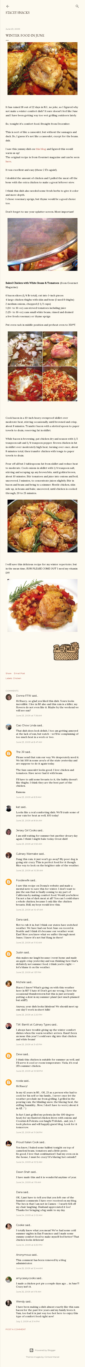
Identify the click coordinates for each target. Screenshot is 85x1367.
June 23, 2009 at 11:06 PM (29, 1132)
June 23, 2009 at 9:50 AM (29, 844)
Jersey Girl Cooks (26, 830)
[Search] (77, 5)
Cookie (20, 1225)
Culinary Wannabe (27, 853)
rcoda (19, 1080)
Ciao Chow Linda (26, 725)
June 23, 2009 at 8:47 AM (29, 742)
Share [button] (8, 673)
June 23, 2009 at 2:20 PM (29, 1014)
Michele (21, 982)
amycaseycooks (26, 1278)
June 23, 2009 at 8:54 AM (29, 820)
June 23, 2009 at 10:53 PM (29, 1071)
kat (18, 807)
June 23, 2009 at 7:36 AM (29, 715)
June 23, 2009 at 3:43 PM (29, 1044)
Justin (19, 952)
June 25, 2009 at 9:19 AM (28, 1291)
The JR (20, 752)
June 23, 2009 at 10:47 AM (29, 909)
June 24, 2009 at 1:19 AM (28, 1182)
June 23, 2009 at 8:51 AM (28, 797)
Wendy (20, 1301)
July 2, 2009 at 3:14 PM (28, 1321)
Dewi (19, 1054)
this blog (41, 149)
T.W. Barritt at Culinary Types (33, 1024)
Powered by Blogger (42, 1350)
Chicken (17, 678)
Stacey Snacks (18, 13)
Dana (19, 919)
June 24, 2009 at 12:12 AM (29, 1162)
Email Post (19, 673)
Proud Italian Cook (27, 1142)
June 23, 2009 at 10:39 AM (29, 870)
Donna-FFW (23, 695)
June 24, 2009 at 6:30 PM (29, 1245)
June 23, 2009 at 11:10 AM (29, 942)
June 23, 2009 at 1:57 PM (28, 972)
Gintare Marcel (51, 1357)
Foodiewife (23, 880)
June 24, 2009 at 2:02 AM (29, 1215)
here (8, 161)
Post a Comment (16, 1329)
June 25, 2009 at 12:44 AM (29, 1268)
